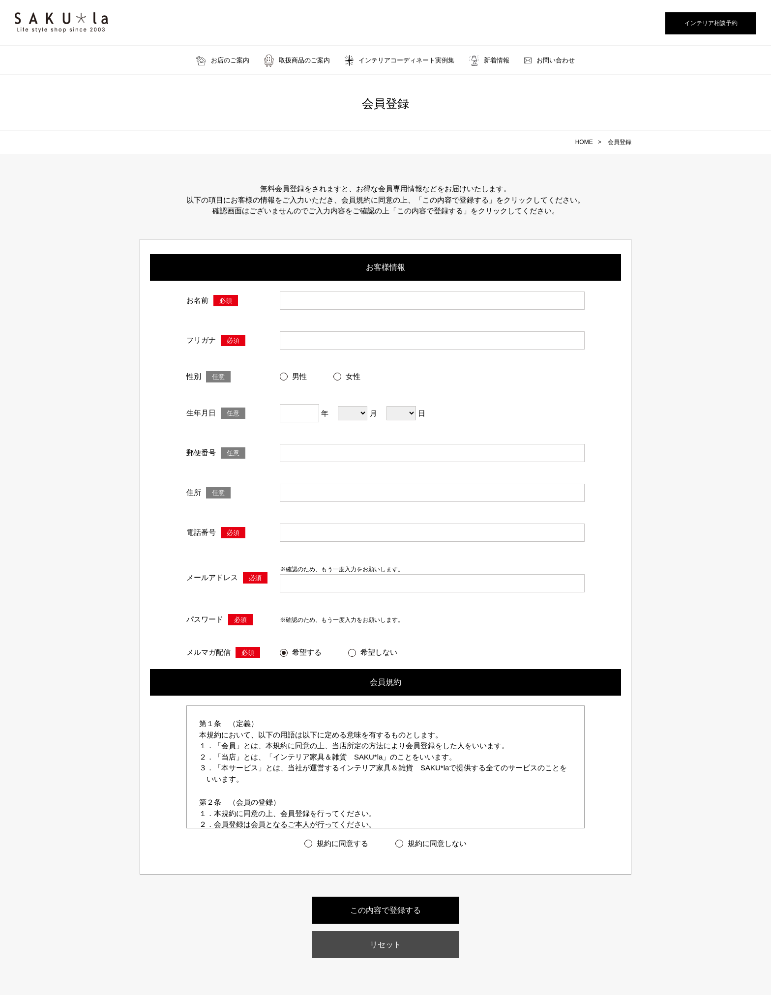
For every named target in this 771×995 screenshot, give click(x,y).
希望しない (378, 652)
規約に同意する (342, 843)
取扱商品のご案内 (297, 60)
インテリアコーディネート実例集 (399, 60)
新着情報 (489, 60)
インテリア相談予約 (711, 23)
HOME (584, 142)
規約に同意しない (437, 843)
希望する (307, 652)
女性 (353, 376)
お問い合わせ (549, 60)
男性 (299, 376)
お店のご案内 (222, 60)
